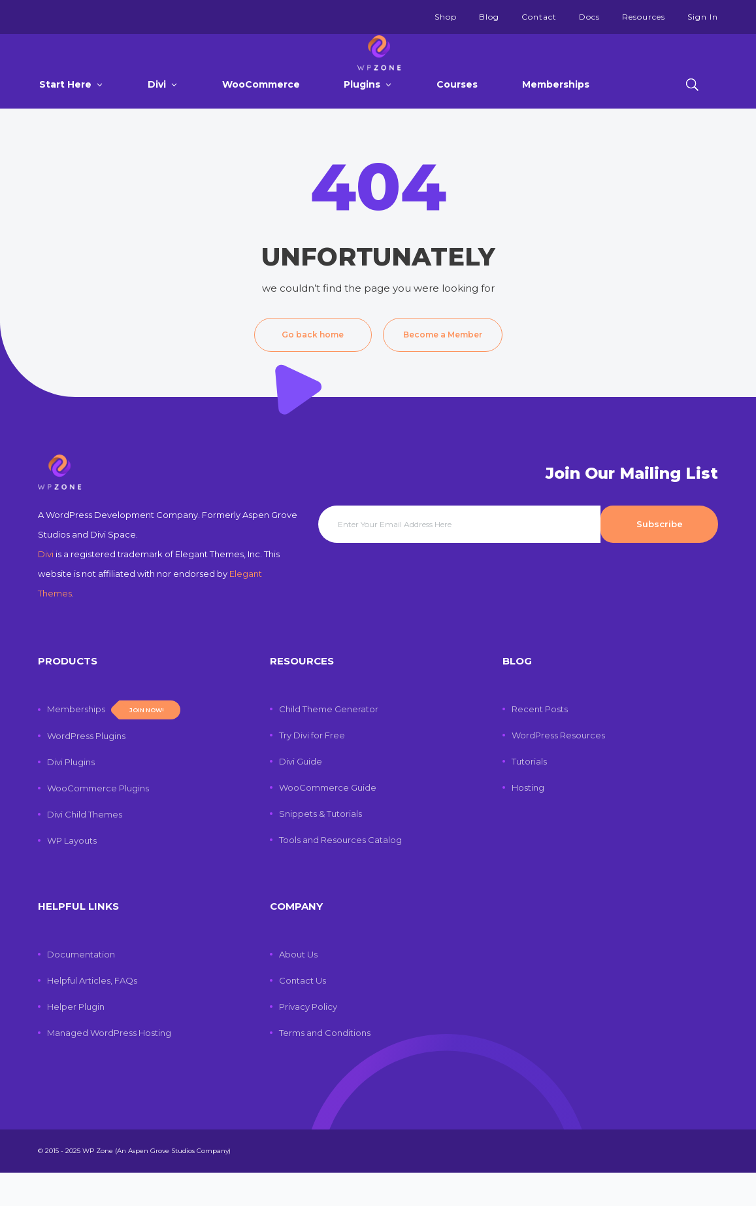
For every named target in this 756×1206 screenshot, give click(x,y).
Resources (643, 17)
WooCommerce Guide (327, 821)
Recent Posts (540, 742)
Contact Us (302, 1013)
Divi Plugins (71, 795)
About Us (298, 987)
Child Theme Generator (328, 742)
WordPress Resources (558, 768)
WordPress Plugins (86, 769)
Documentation (81, 987)
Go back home (313, 360)
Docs (589, 17)
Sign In (702, 17)
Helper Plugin (76, 1040)
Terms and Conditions (324, 1066)
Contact (539, 17)
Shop (446, 17)
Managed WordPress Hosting (109, 1066)
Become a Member (442, 360)
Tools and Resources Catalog (340, 873)
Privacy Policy (308, 1040)
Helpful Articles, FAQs (92, 1013)
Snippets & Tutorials (320, 847)
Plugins (362, 110)
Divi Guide (300, 794)
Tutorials (529, 794)
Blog (489, 17)
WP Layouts (72, 874)
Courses (457, 110)
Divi (157, 110)
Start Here (65, 110)
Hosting (528, 821)
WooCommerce (261, 110)
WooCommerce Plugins (98, 821)
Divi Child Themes (84, 847)
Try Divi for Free (312, 768)
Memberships (555, 110)
